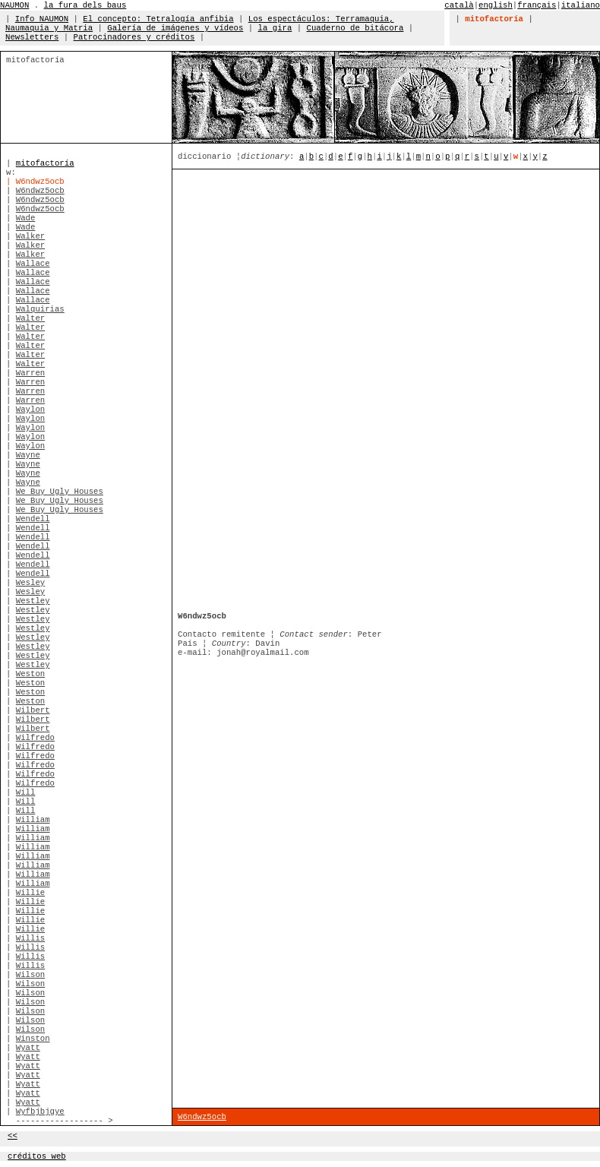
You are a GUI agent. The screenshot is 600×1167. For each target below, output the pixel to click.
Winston (33, 1038)
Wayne (28, 455)
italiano (580, 5)
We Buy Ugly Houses (59, 491)
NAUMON (14, 5)
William (33, 819)
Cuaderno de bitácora (355, 28)
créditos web (37, 1156)
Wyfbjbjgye (40, 1111)
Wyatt (28, 1047)
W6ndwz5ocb (40, 190)
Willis (30, 938)
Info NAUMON (41, 19)
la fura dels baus (85, 5)
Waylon (30, 409)
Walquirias (40, 309)
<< (12, 1135)
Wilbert (33, 710)
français (536, 5)
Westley (33, 601)
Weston (30, 673)
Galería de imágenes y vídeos (175, 28)
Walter (30, 318)
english (495, 5)
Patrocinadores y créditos (134, 37)
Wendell (33, 518)
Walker (30, 236)
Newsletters (31, 37)
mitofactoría (45, 163)
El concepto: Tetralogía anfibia (158, 19)
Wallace (33, 263)
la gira (275, 28)
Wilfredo (35, 737)
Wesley (30, 582)
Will (26, 792)
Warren (30, 373)
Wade (26, 218)
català (458, 5)
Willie (30, 892)
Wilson (30, 974)
